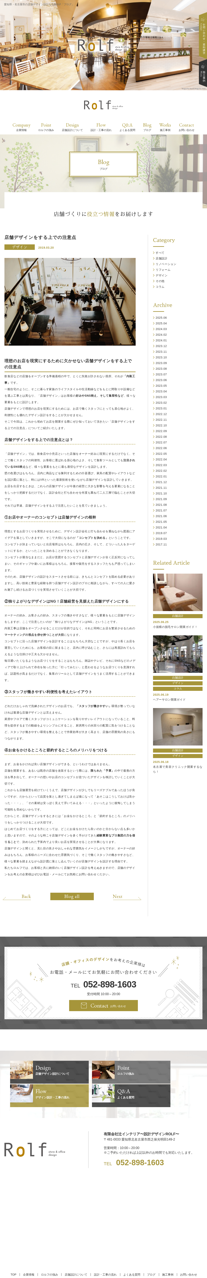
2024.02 (161, 334)
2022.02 (161, 470)
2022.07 (161, 442)
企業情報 (30, 1251)
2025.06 (161, 317)
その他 (160, 281)
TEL (103, 984)
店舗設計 (162, 258)
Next (115, 896)
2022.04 (161, 459)
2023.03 (161, 397)
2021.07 (161, 510)
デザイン (19, 247)
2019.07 (161, 533)
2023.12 (161, 346)
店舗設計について (76, 1251)
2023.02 (161, 402)
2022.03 (161, 465)
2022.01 (161, 476)
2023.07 (161, 374)
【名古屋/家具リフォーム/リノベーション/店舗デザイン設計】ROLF (103, 1267)
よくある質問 (130, 1251)
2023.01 (161, 408)
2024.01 (161, 340)
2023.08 (161, 368)
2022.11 (161, 419)
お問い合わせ (185, 1251)
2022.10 (161, 425)
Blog (147, 127)
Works (165, 127)
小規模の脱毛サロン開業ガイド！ (175, 626)
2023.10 (161, 357)
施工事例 (165, 1251)
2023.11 (161, 351)
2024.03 (161, 329)
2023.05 (161, 385)
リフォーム (163, 269)
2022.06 (161, 448)
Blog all (72, 896)
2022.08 (161, 436)
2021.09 (161, 499)
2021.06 (161, 516)
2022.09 (161, 431)
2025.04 (161, 323)
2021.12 (161, 482)
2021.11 (161, 487)
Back (28, 896)
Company (22, 127)
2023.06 (161, 380)
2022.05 (161, 453)
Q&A (127, 127)
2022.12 (161, 414)
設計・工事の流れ (105, 1251)
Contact (186, 127)
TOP (16, 1251)
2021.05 (161, 521)
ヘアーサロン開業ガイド (169, 699)
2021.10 (161, 493)
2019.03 (161, 538)
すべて (160, 252)
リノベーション (166, 264)
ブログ (149, 1251)
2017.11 (161, 544)
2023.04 (161, 391)
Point (46, 127)
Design (72, 127)
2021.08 (161, 504)
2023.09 (161, 363)
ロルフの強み (50, 1251)
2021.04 (161, 527)
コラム (160, 286)
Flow (101, 127)
